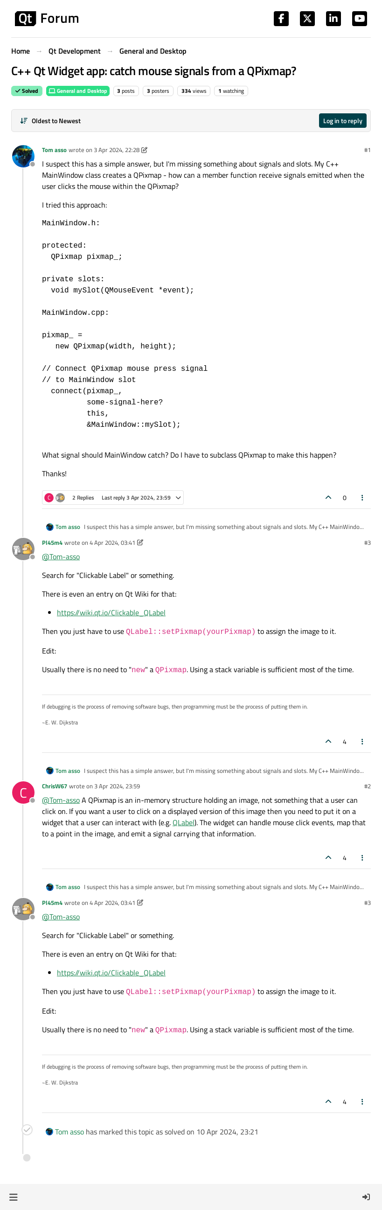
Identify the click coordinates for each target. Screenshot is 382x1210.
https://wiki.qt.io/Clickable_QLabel (111, 612)
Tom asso (54, 149)
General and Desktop (78, 90)
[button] (13, 1197)
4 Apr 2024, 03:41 (112, 542)
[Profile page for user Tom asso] (23, 156)
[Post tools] (362, 497)
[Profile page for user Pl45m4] (23, 549)
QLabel (183, 822)
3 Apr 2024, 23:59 (117, 786)
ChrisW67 (54, 786)
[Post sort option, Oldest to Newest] (50, 120)
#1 (367, 149)
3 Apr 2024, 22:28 (116, 149)
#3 (367, 542)
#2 (367, 786)
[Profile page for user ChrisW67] (23, 792)
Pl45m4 (52, 542)
